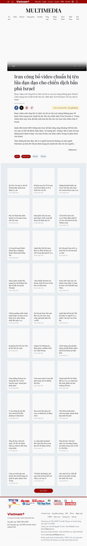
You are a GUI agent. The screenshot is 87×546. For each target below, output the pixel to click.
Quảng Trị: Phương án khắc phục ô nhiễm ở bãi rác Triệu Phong (43, 348)
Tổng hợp (47, 18)
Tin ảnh (9, 18)
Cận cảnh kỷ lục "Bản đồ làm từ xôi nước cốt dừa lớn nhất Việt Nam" (67, 475)
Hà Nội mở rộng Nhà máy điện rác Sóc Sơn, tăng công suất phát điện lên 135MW (43, 316)
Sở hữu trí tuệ (45, 513)
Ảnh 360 (77, 18)
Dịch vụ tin (57, 517)
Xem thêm (43, 491)
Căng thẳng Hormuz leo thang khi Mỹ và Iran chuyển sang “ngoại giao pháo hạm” (17, 381)
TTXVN (50, 517)
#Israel (35, 156)
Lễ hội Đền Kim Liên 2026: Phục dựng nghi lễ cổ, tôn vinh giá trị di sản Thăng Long (68, 219)
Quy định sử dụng (57, 513)
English (44, 2)
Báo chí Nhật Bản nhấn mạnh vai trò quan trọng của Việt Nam (17, 217)
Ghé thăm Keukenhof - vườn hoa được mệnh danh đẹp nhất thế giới (68, 413)
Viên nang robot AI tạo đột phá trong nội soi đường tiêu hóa (43, 380)
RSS (66, 513)
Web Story (70, 18)
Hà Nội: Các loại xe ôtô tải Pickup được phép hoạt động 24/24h (18, 187)
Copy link (32, 108)
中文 (62, 2)
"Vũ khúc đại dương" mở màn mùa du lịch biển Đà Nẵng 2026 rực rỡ (43, 475)
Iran (43, 156)
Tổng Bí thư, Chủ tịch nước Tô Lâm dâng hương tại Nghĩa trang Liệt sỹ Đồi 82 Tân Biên (68, 444)
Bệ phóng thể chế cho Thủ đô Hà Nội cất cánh (18, 347)
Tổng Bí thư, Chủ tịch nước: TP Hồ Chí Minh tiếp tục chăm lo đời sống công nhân (18, 444)
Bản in (27, 108)
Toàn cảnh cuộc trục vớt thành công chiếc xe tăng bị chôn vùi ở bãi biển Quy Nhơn (68, 284)
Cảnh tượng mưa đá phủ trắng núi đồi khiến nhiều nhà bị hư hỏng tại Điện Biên (68, 349)
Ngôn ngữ (79, 513)
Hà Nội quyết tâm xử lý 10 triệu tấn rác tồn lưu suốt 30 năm (68, 250)
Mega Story (55, 18)
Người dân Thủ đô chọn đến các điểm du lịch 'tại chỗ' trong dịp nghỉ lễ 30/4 (43, 250)
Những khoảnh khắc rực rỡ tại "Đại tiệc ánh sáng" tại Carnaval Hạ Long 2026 (68, 187)
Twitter (21, 108)
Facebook (16, 108)
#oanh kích (26, 156)
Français (50, 2)
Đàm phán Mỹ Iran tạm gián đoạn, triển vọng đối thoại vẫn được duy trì (43, 217)
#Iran (17, 156)
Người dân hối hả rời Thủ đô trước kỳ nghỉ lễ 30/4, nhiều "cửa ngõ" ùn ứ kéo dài (68, 316)
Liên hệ (74, 517)
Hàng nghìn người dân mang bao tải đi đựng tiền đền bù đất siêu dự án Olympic (18, 284)
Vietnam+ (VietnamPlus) (23, 1)
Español (57, 2)
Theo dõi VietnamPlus (60, 108)
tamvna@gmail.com (47, 529)
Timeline (40, 17)
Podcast (21, 17)
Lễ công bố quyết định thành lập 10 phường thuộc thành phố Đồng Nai (17, 251)
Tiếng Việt (38, 2)
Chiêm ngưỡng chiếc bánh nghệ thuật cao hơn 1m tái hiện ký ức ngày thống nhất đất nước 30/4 (18, 316)
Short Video (63, 18)
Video (15, 17)
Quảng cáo (66, 517)
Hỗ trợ (72, 513)
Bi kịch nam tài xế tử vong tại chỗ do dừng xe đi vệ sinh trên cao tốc (43, 187)
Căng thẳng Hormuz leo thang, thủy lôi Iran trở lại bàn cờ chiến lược (43, 283)
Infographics (31, 17)
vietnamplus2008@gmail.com (55, 535)
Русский (67, 1)
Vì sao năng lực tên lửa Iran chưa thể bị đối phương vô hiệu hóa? (17, 413)
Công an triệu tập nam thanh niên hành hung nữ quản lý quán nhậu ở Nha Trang (18, 477)
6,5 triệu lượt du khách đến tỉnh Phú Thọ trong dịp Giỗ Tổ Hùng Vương (42, 443)
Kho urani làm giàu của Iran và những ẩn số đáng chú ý (43, 413)
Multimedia (43, 10)
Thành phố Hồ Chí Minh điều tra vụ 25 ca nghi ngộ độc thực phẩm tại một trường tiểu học (68, 381)
